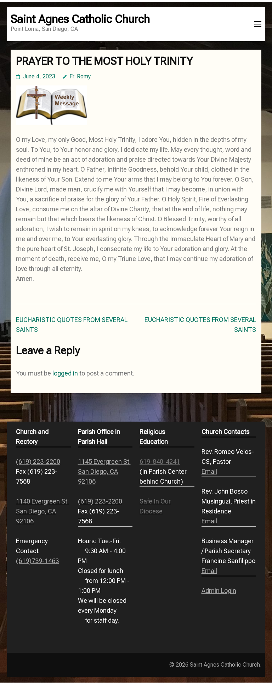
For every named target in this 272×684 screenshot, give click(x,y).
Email (209, 471)
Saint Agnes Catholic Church (80, 19)
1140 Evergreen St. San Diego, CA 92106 (42, 511)
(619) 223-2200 (38, 461)
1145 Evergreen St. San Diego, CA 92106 (104, 471)
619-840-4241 (160, 461)
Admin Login (219, 590)
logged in (65, 373)
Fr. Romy (80, 76)
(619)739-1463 (37, 561)
